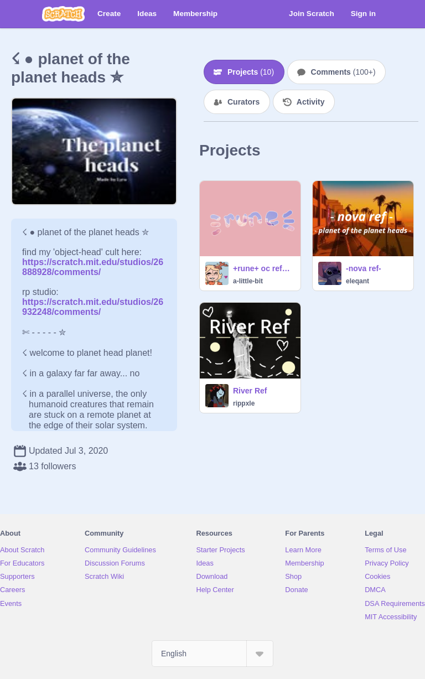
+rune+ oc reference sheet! (263, 268)
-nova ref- (363, 268)
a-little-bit (248, 281)
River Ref (250, 390)
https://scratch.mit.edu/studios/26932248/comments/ (92, 307)
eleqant (357, 281)
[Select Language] (212, 653)
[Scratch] (63, 14)
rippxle (244, 403)
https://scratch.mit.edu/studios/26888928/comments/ (92, 262)
